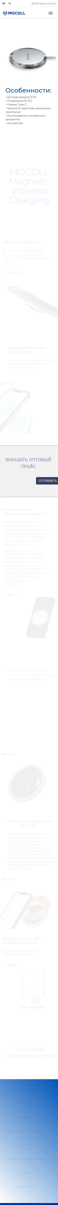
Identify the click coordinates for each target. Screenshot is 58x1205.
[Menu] (51, 13)
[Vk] (9, 3)
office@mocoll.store (45, 3)
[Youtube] (3, 3)
